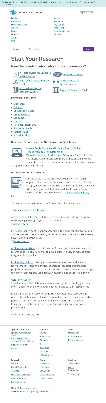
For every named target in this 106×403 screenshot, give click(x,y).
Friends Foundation (19, 367)
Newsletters (45, 336)
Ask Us (57, 18)
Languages (19, 117)
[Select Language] (86, 13)
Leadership (44, 367)
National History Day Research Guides (30, 90)
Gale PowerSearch (21, 279)
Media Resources (47, 374)
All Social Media (46, 355)
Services (14, 28)
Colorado (18, 107)
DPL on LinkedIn (75, 340)
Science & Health (22, 128)
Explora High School (22, 262)
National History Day (24, 124)
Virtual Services (21, 135)
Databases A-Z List (23, 110)
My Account (59, 24)
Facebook (44, 340)
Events (14, 31)
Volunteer (15, 371)
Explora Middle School (23, 248)
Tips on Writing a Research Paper (44, 151)
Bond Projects (46, 378)
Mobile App (59, 28)
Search (89, 49)
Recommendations (19, 24)
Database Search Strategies (29, 210)
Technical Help (74, 374)
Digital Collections (19, 345)
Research (15, 34)
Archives (15, 348)
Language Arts (21, 114)
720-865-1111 (74, 363)
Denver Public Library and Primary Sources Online (53, 148)
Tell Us (43, 332)
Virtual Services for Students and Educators (35, 74)
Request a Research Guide (74, 90)
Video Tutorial (21, 223)
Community (45, 371)
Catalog (14, 18)
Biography (19, 103)
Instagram (44, 347)
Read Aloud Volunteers (21, 374)
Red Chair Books (18, 382)
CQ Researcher (19, 230)
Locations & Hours (62, 31)
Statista (15, 293)
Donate (57, 34)
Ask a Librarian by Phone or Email (34, 82)
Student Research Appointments (69, 82)
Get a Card (58, 21)
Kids (13, 41)
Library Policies (17, 388)
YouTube (44, 351)
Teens (14, 37)
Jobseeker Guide (75, 336)
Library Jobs (73, 332)
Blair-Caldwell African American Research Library (23, 339)
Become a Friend (18, 378)
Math (16, 121)
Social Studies (20, 131)
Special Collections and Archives (21, 333)
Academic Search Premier (25, 217)
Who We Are (45, 363)
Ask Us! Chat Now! (73, 74)
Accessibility (31, 388)
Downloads (16, 21)
